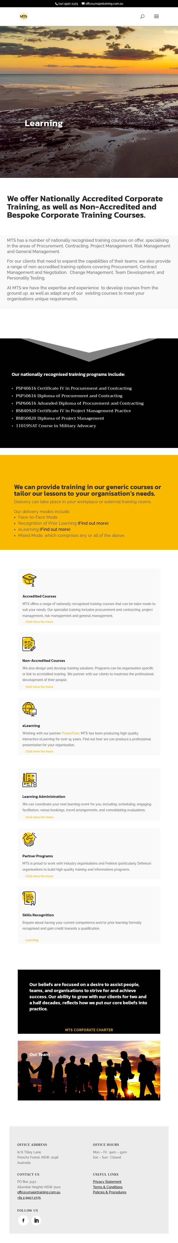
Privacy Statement (107, 1182)
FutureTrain (70, 733)
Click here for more (39, 621)
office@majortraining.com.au (38, 1192)
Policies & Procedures (109, 1192)
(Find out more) (92, 523)
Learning (31, 940)
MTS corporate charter (89, 1030)
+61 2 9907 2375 (29, 1197)
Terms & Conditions (108, 1187)
